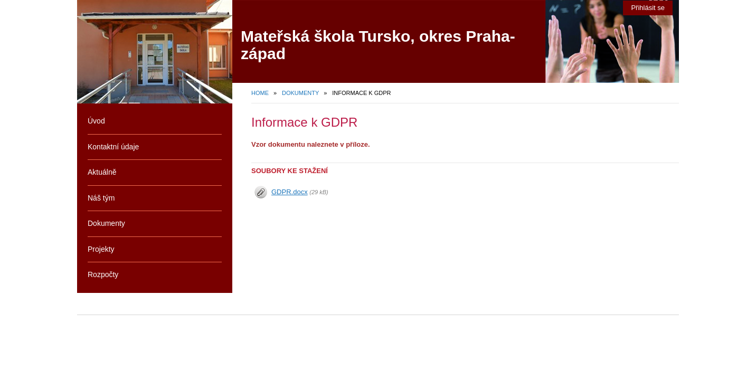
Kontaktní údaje (113, 146)
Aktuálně (102, 172)
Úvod (96, 121)
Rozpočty (103, 274)
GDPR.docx (289, 192)
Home (260, 93)
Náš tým (101, 198)
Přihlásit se (648, 8)
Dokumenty (300, 93)
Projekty (101, 249)
